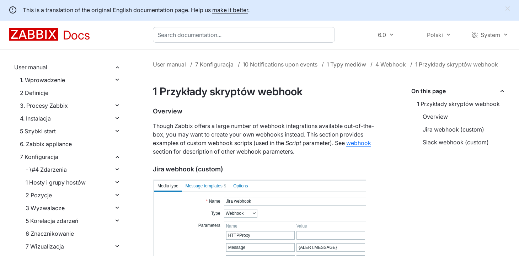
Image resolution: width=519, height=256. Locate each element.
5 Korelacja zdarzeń (52, 220)
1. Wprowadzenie (42, 80)
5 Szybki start (38, 131)
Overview (435, 116)
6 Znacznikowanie (50, 233)
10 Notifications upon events (280, 64)
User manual (30, 67)
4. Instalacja (35, 118)
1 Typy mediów (346, 64)
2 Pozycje (39, 195)
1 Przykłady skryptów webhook (458, 103)
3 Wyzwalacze (45, 208)
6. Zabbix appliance (46, 144)
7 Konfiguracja (39, 156)
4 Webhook (390, 64)
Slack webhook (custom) (456, 142)
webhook (358, 142)
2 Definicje (34, 92)
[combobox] (245, 35)
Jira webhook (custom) (453, 129)
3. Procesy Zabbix (44, 105)
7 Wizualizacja (45, 246)
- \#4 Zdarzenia (46, 169)
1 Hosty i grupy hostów (56, 182)
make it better (230, 10)
